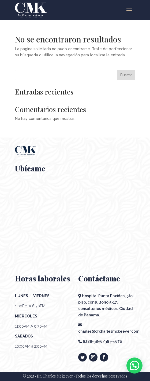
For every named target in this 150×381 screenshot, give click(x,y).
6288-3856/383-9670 (100, 341)
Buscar (126, 75)
